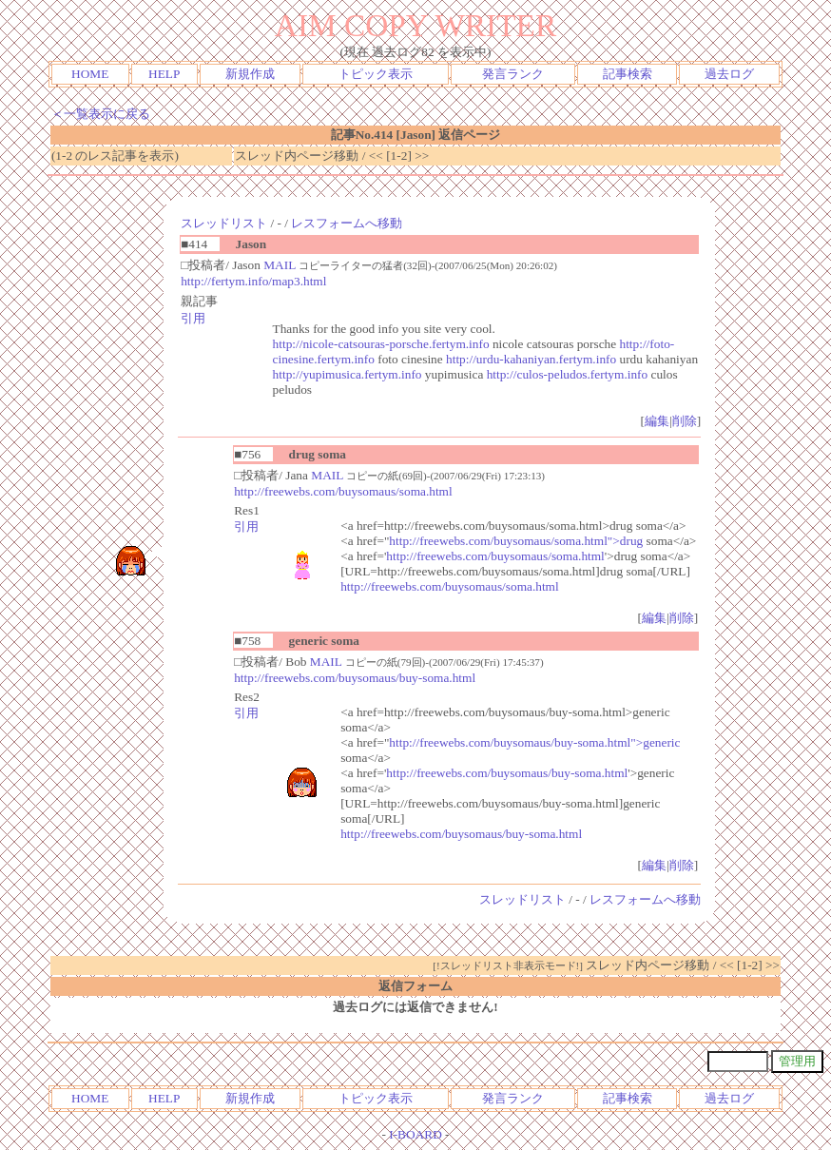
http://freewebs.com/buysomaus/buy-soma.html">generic (534, 742)
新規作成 (250, 74)
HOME (89, 74)
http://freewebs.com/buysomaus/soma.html (343, 491)
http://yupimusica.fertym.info (347, 374)
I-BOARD (415, 1134)
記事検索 (627, 74)
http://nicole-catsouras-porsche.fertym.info (381, 344)
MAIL (279, 265)
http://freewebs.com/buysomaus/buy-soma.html (354, 678)
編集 (657, 421)
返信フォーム (415, 986)
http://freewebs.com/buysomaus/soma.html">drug (516, 541)
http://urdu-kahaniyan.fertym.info (531, 359)
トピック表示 (375, 74)
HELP (164, 74)
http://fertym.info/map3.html (253, 281)
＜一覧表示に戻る (100, 114)
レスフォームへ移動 (346, 223)
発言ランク (513, 74)
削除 (684, 421)
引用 (193, 318)
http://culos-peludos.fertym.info (567, 374)
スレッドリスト (224, 223)
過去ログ (729, 74)
